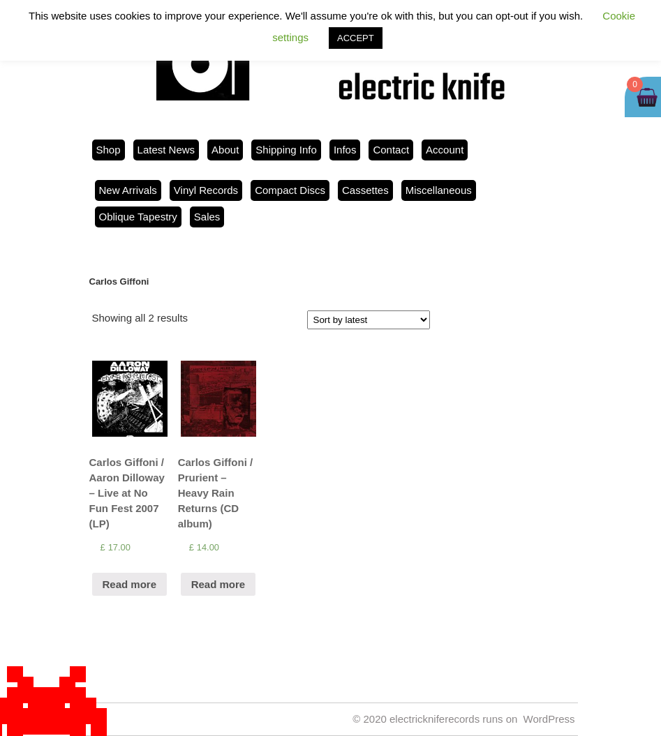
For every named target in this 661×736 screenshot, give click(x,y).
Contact (391, 150)
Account (444, 150)
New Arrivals (128, 190)
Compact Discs (290, 190)
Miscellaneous (439, 190)
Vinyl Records (206, 190)
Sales (207, 217)
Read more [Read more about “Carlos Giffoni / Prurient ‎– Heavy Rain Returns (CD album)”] (218, 584)
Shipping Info (286, 150)
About (225, 150)
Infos (345, 150)
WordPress (549, 719)
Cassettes (365, 190)
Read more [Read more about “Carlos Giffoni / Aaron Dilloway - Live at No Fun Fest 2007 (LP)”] (130, 584)
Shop (108, 150)
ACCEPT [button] (355, 38)
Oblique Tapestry (138, 217)
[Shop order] (368, 319)
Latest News (166, 150)
